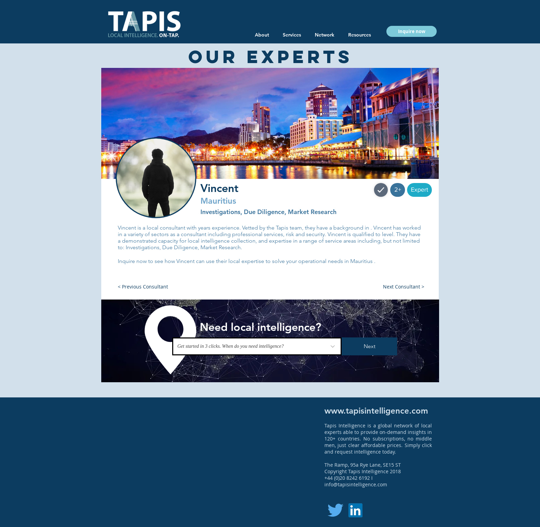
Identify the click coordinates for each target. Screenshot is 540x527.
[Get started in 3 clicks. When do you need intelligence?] (257, 346)
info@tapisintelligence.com (355, 484)
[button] (359, 35)
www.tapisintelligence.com (376, 411)
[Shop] (381, 190)
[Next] (369, 346)
